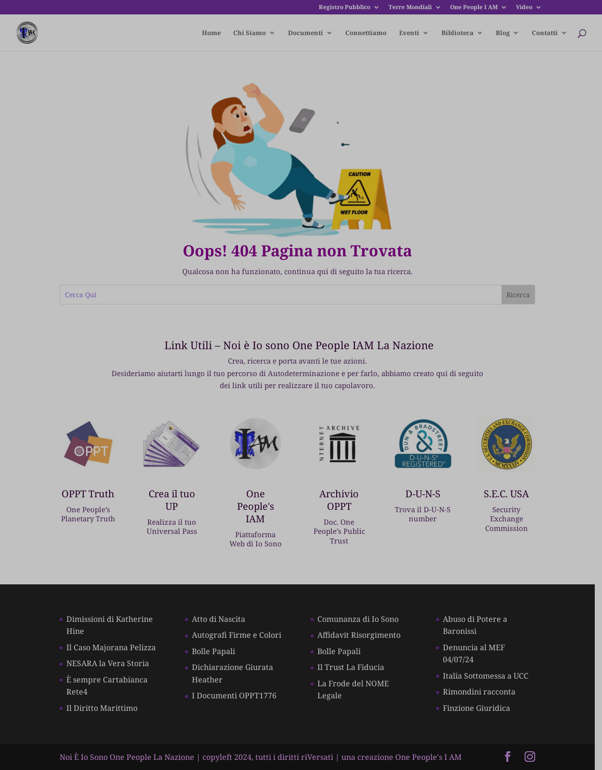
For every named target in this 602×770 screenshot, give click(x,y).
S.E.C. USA (512, 495)
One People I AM (474, 7)
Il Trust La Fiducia (354, 666)
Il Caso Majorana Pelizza (111, 646)
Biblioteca (457, 33)
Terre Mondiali (410, 7)
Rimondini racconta (484, 690)
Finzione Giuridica (481, 706)
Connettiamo (366, 33)
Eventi (409, 33)
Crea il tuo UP (173, 501)
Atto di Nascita (220, 617)
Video (524, 7)
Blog (503, 33)
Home (211, 33)
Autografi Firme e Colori (238, 634)
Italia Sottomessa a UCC (491, 674)
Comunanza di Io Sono (361, 617)
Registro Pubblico (344, 7)
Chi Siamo (249, 33)
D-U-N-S (428, 495)
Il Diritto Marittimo (102, 706)
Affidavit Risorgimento (362, 634)
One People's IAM (258, 501)
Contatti (545, 33)
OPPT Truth (89, 495)
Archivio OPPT (343, 501)
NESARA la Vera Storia (108, 662)
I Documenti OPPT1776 (236, 694)
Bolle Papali (215, 649)
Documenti (305, 33)
